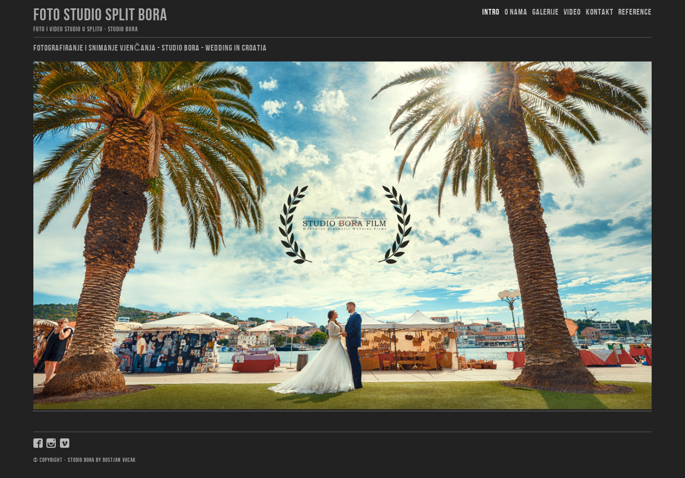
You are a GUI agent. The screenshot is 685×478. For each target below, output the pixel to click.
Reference (635, 12)
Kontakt (600, 12)
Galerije (545, 12)
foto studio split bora (100, 15)
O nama (516, 12)
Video (572, 12)
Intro (490, 12)
